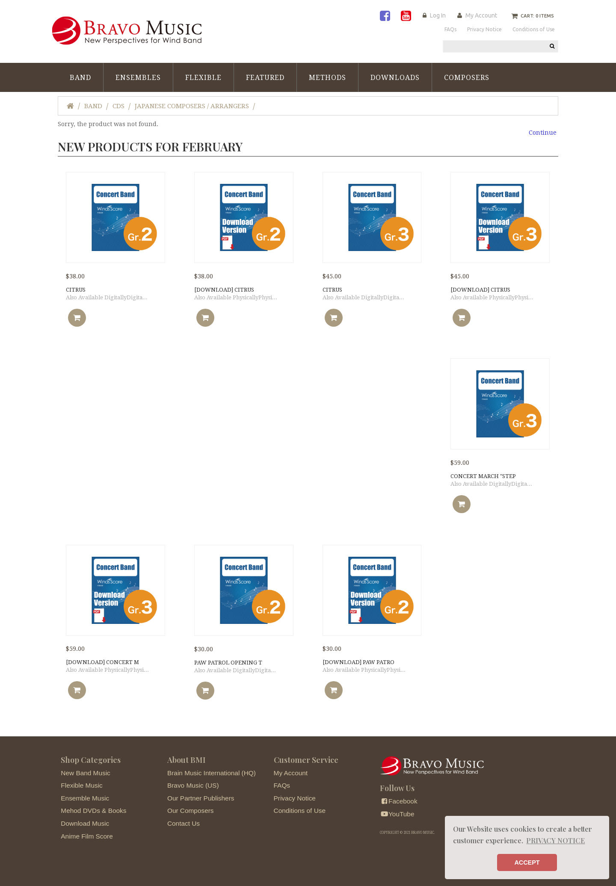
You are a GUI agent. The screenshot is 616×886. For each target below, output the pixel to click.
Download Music (85, 823)
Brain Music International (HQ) (211, 773)
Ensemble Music (85, 798)
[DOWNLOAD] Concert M (102, 662)
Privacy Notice (295, 798)
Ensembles (138, 78)
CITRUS (76, 289)
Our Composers (190, 810)
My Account (481, 15)
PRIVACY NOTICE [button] (555, 840)
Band (80, 78)
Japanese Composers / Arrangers (192, 106)
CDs (118, 106)
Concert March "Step (483, 476)
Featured (265, 78)
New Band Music (85, 773)
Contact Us (183, 823)
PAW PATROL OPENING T (228, 662)
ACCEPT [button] (526, 862)
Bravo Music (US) (193, 785)
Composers (466, 78)
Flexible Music (82, 785)
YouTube (397, 814)
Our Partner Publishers (200, 798)
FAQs (282, 785)
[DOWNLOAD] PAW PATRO (358, 662)
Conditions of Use (300, 810)
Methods (327, 78)
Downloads (395, 78)
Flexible (203, 78)
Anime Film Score (87, 836)
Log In (438, 15)
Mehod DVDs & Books (93, 810)
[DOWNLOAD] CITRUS (224, 289)
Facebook (398, 801)
